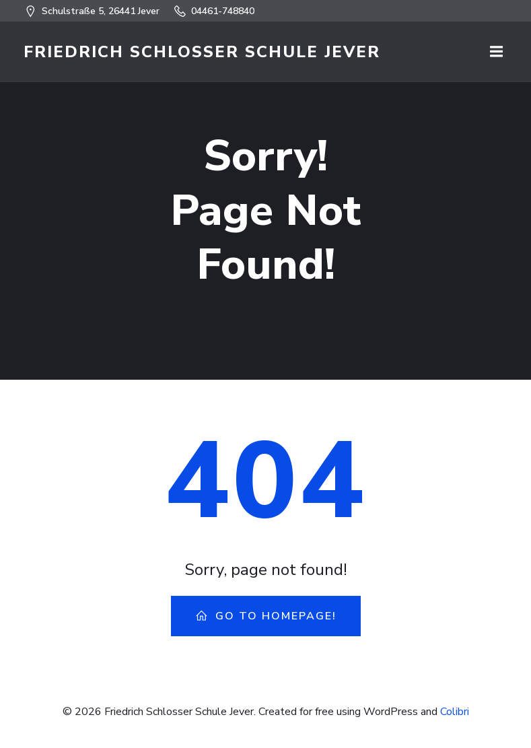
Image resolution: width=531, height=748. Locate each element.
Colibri (454, 711)
